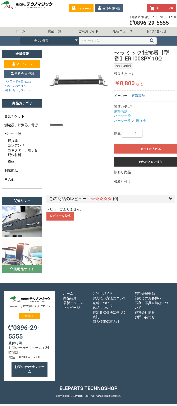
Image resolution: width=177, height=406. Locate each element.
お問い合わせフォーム (18, 90)
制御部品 (11, 171)
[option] (79, 80)
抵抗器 (13, 141)
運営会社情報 (145, 312)
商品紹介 (70, 298)
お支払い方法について (109, 298)
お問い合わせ (156, 31)
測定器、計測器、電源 (21, 125)
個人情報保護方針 (106, 322)
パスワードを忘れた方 (18, 81)
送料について (103, 303)
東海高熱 (138, 96)
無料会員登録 (145, 294)
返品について (103, 308)
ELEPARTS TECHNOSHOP (88, 388)
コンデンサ (16, 145)
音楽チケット (14, 116)
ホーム (20, 31)
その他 (9, 179)
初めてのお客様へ (15, 85)
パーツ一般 (12, 134)
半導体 (9, 162)
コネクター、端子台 (23, 150)
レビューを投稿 (60, 216)
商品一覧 (54, 31)
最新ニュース (123, 31)
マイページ (71, 308)
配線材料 (14, 155)
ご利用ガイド (88, 31)
